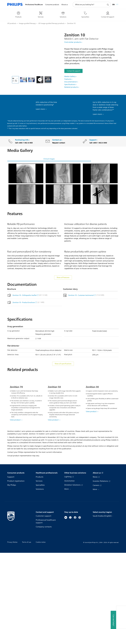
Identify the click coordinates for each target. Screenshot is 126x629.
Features (67, 79)
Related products (71, 87)
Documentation (70, 81)
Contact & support (73, 71)
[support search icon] (107, 4)
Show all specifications (63, 418)
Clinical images (49, 159)
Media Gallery (69, 76)
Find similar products (72, 42)
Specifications (69, 84)
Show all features (63, 331)
